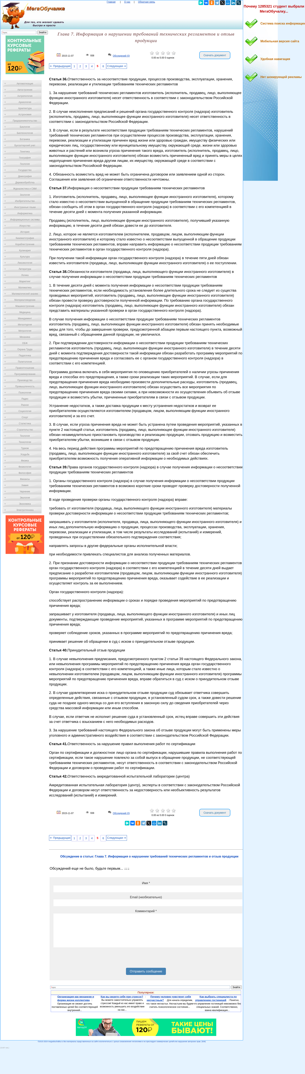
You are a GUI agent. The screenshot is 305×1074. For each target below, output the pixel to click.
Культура (25, 256)
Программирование (24, 374)
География (25, 157)
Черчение (25, 491)
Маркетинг (24, 281)
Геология (25, 164)
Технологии (25, 442)
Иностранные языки (24, 207)
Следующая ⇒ (116, 66)
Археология (25, 102)
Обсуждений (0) (121, 55)
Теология (25, 436)
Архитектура (25, 108)
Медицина (24, 312)
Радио (25, 398)
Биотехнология (25, 133)
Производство (24, 380)
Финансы (25, 479)
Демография (25, 176)
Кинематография (25, 238)
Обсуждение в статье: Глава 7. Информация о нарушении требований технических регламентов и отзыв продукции (149, 856)
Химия (24, 485)
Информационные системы (25, 219)
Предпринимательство (25, 120)
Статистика (25, 423)
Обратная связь (146, 2)
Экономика (25, 504)
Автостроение (24, 89)
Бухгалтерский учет (24, 145)
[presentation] (82, 958)
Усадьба (24, 454)
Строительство (25, 429)
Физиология (25, 466)
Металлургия (25, 324)
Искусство (24, 225)
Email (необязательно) (146, 897)
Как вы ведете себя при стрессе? (122, 996)
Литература (25, 269)
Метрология (25, 330)
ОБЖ (25, 343)
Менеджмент (25, 318)
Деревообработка (25, 182)
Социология (25, 411)
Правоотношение (25, 368)
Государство (25, 170)
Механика (25, 337)
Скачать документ (215, 55)
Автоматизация (25, 83)
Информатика (24, 213)
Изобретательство (25, 201)
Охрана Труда (24, 349)
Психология (25, 392)
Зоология (25, 195)
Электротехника (24, 510)
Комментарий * (146, 911)
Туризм (25, 448)
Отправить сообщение (146, 971)
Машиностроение (24, 306)
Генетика (25, 151)
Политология (25, 361)
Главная (111, 2)
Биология (25, 127)
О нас (127, 2)
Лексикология (25, 262)
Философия (25, 473)
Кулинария (25, 250)
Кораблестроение (25, 244)
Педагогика (25, 355)
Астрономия (24, 114)
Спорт (25, 417)
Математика (24, 287)
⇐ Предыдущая (60, 66)
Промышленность (25, 386)
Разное (25, 405)
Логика (25, 275)
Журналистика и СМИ (24, 188)
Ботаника (25, 139)
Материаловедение (24, 300)
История (25, 232)
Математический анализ (25, 293)
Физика (25, 460)
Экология (25, 497)
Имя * (146, 883)
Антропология (24, 96)
